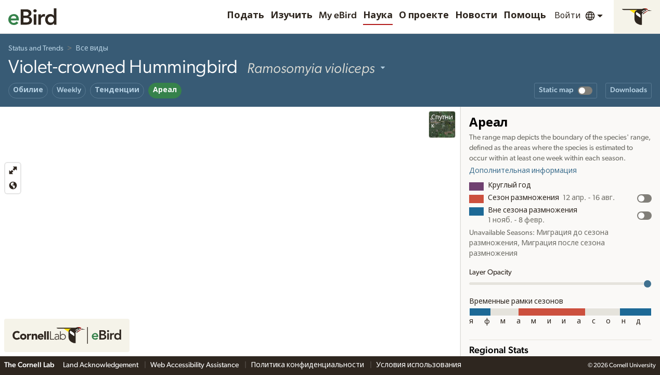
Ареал (165, 90)
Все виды (91, 48)
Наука (378, 15)
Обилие (28, 90)
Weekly (69, 90)
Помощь (524, 15)
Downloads (628, 90)
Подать (245, 15)
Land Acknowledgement (101, 365)
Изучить (291, 15)
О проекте (424, 15)
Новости (476, 15)
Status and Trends (35, 48)
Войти (567, 15)
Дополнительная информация (523, 170)
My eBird (338, 15)
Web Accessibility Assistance (195, 365)
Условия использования (418, 365)
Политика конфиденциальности (308, 365)
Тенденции (117, 90)
